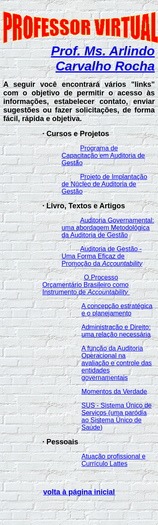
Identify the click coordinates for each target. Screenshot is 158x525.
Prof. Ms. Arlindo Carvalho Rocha (103, 58)
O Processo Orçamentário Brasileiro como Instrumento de (85, 285)
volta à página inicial (79, 492)
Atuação (94, 456)
